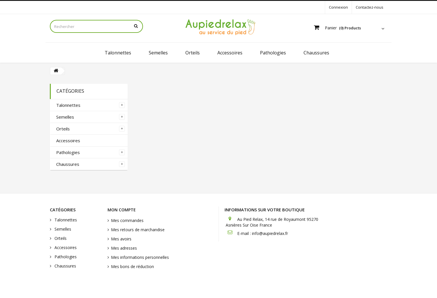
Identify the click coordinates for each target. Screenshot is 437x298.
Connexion (338, 7)
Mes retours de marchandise (138, 229)
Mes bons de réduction (132, 266)
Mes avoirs (121, 239)
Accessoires (229, 53)
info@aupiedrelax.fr (270, 233)
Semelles (158, 53)
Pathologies (273, 53)
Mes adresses (124, 248)
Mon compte (122, 209)
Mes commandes (127, 220)
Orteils (192, 53)
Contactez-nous (369, 7)
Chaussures (316, 53)
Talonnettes (118, 53)
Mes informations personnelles (140, 257)
